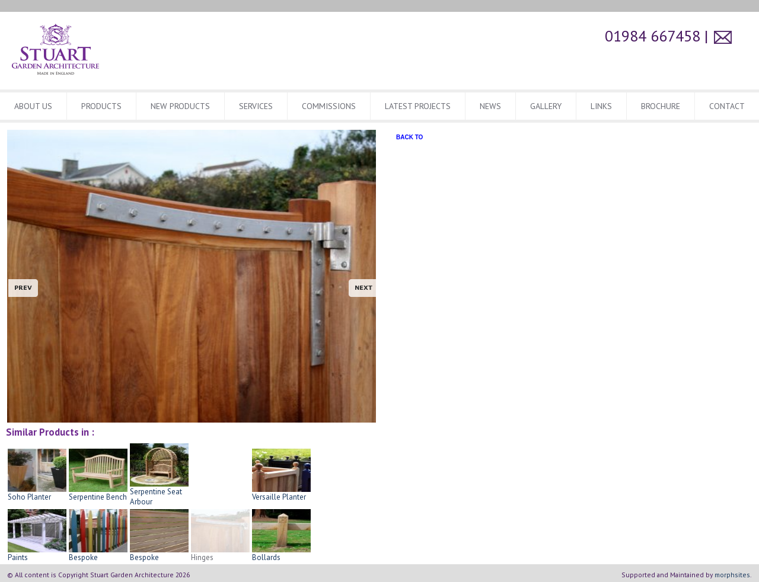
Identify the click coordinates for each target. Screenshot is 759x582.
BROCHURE (660, 106)
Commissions (329, 106)
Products (101, 106)
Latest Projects (418, 106)
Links (601, 106)
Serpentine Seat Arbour (159, 493)
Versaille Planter (281, 493)
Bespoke (98, 553)
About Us (33, 106)
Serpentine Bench (98, 493)
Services (256, 106)
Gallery (546, 106)
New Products (180, 106)
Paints (37, 553)
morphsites (732, 574)
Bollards (281, 553)
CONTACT (727, 106)
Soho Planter (37, 493)
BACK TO (409, 137)
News (490, 106)
